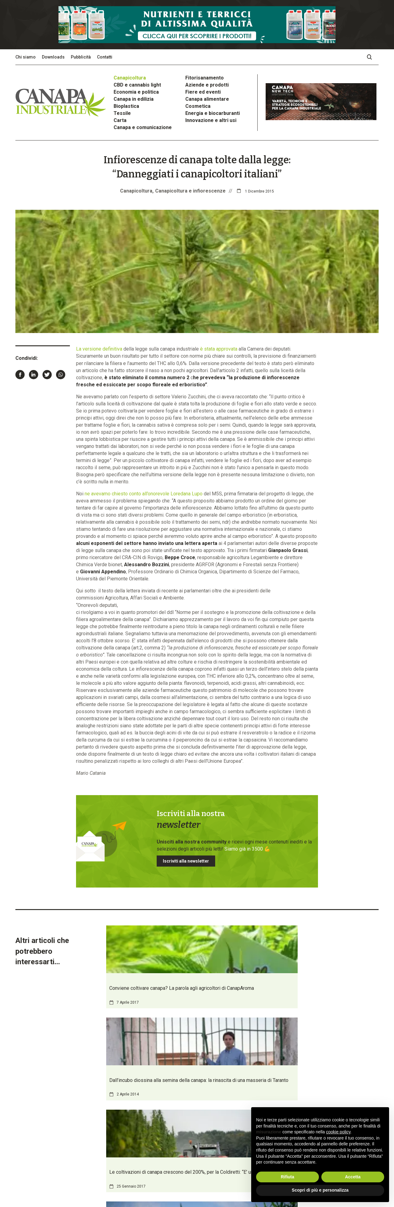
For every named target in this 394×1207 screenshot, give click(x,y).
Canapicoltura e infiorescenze (190, 191)
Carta (120, 120)
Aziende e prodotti (207, 85)
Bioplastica (126, 106)
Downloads (53, 57)
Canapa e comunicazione (143, 127)
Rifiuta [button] (287, 1176)
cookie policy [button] (338, 1131)
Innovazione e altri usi (210, 120)
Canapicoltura (130, 78)
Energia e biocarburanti (212, 113)
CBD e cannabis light (137, 85)
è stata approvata (218, 349)
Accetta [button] (353, 1176)
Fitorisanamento (204, 78)
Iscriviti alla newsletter (186, 861)
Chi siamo (25, 57)
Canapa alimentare (207, 99)
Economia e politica (136, 92)
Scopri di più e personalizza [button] (320, 1190)
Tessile (122, 113)
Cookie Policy (96, 1180)
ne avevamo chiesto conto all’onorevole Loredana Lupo (144, 494)
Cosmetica (198, 106)
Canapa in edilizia (134, 99)
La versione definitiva (99, 349)
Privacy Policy (68, 1180)
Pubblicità (81, 57)
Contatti (104, 57)
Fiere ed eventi (203, 92)
